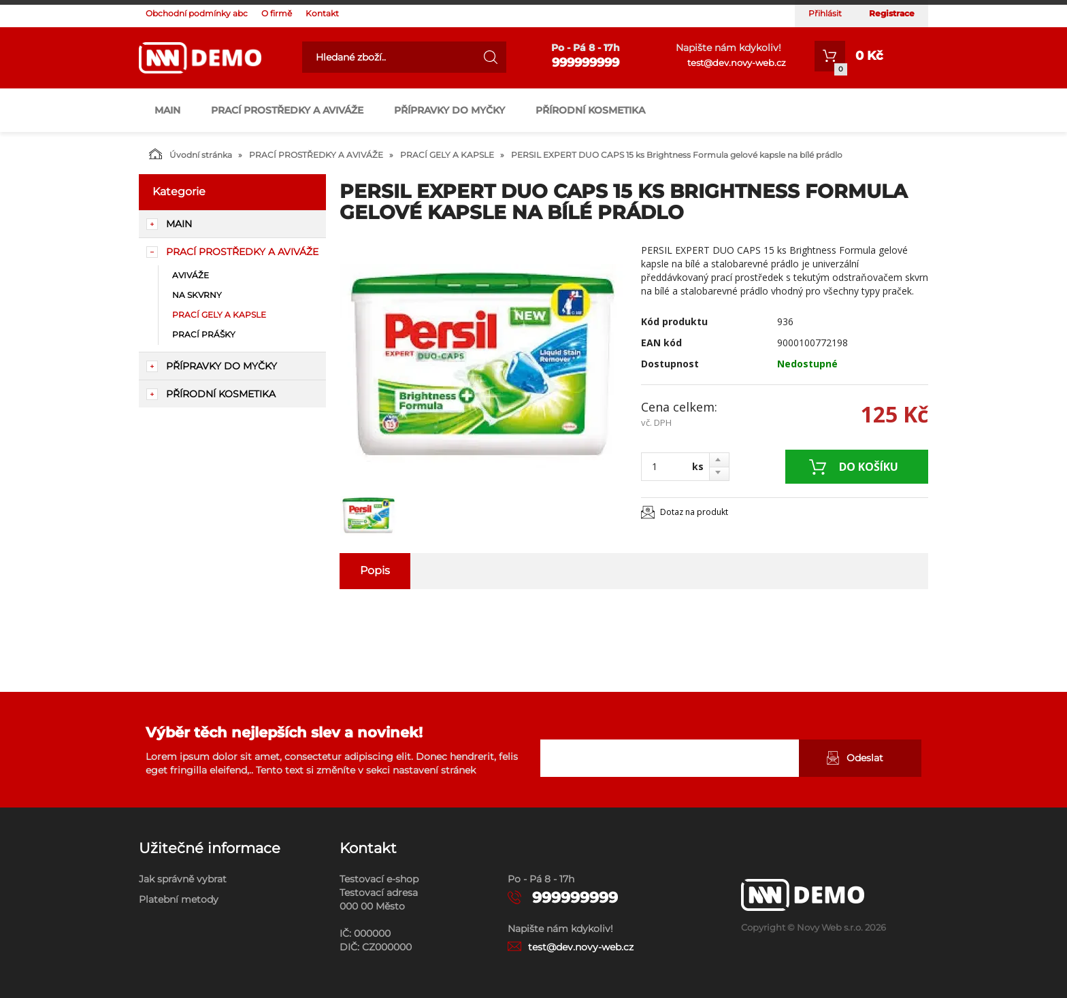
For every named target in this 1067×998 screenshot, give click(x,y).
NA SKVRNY (197, 295)
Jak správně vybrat (183, 879)
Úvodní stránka (190, 154)
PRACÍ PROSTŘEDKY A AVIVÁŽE (287, 110)
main (167, 110)
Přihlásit (825, 13)
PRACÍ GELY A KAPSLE (447, 155)
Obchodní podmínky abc (197, 13)
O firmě (276, 13)
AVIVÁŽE (190, 275)
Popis (375, 570)
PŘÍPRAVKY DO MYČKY (449, 110)
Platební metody (178, 899)
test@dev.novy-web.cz (736, 62)
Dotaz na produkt (694, 512)
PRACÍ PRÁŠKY (203, 334)
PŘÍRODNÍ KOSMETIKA (590, 110)
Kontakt (322, 13)
